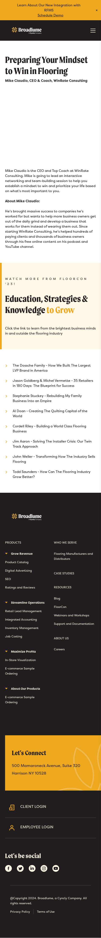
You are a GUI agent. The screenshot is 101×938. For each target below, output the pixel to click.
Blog (57, 598)
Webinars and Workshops (71, 615)
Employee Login (56, 827)
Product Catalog (17, 562)
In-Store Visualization (20, 660)
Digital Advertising (18, 570)
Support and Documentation (74, 624)
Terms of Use (46, 912)
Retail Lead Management (23, 611)
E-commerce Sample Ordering (19, 670)
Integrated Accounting (21, 619)
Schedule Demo (50, 15)
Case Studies (64, 573)
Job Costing (13, 636)
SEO (8, 579)
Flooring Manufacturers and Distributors (73, 556)
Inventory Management (21, 628)
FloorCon (60, 607)
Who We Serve (65, 542)
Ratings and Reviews (20, 587)
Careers (59, 649)
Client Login (56, 807)
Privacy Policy (20, 912)
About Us (61, 638)
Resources (62, 587)
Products (13, 542)
